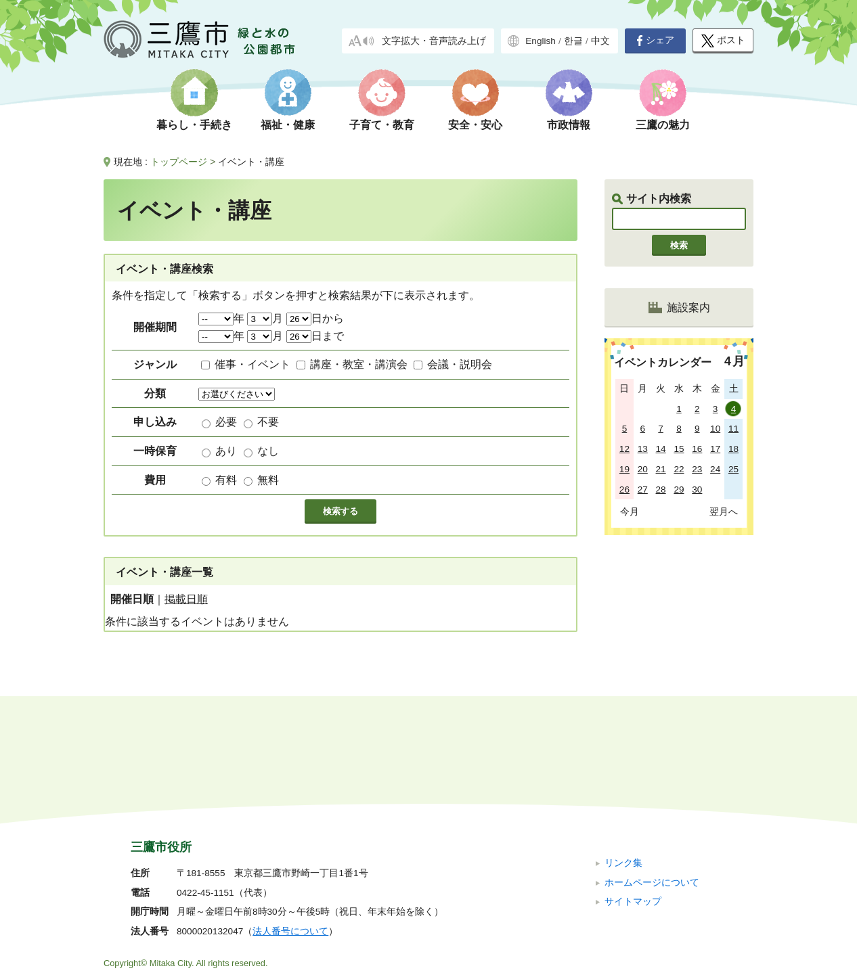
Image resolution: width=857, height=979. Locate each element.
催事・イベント (252, 364)
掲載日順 (186, 599)
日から (315, 318)
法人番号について (290, 841)
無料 (268, 480)
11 (733, 429)
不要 (268, 422)
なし (268, 451)
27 (643, 489)
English (540, 41)
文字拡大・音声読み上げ (434, 41)
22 (679, 469)
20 (643, 469)
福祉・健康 (288, 125)
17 (715, 449)
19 (624, 469)
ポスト (723, 41)
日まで (315, 336)
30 (697, 489)
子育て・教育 (381, 125)
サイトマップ (633, 811)
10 (715, 429)
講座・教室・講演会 (359, 364)
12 (624, 449)
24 (715, 469)
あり (226, 451)
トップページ (178, 161)
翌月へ (723, 511)
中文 (600, 41)
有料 (226, 480)
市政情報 (568, 125)
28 (661, 489)
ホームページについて (652, 791)
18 (733, 449)
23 (697, 469)
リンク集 (623, 772)
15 (679, 449)
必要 (226, 422)
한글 (573, 41)
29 (679, 489)
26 (624, 489)
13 (643, 449)
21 (661, 469)
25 (733, 469)
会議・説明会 (459, 364)
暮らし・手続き (194, 125)
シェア (655, 41)
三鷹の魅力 (663, 125)
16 (697, 449)
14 (661, 449)
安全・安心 (475, 125)
